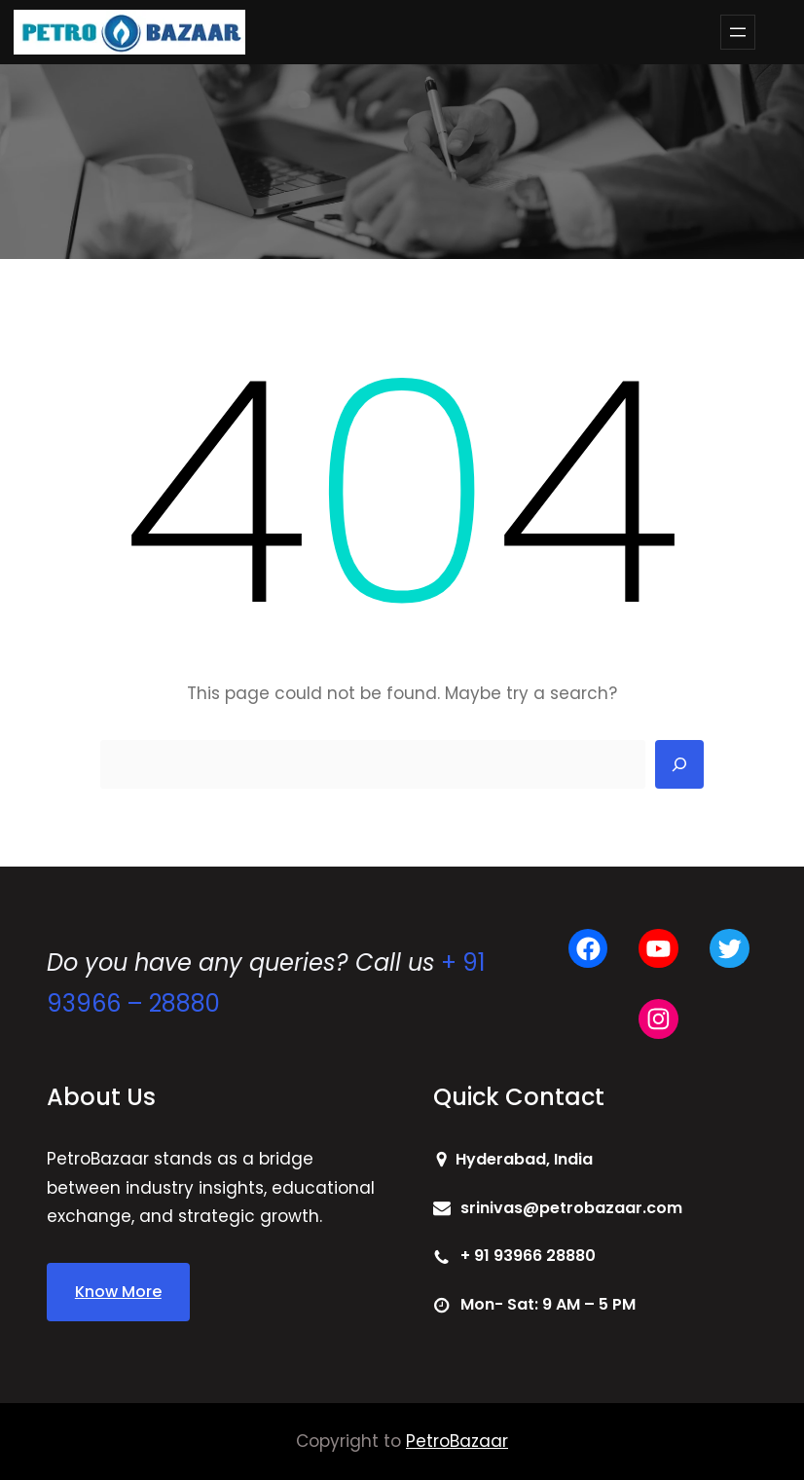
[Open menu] (737, 32)
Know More (118, 1291)
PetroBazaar (457, 1441)
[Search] (679, 764)
